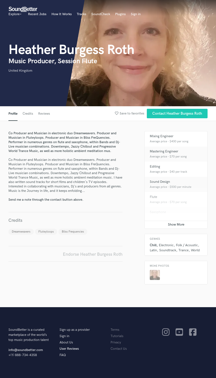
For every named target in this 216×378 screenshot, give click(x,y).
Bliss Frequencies (73, 231)
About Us (66, 342)
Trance (183, 250)
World (195, 250)
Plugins (120, 14)
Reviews (44, 114)
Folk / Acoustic (187, 245)
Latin (153, 250)
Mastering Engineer (164, 151)
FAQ (62, 355)
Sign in (136, 14)
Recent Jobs (37, 14)
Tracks (81, 14)
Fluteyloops (46, 231)
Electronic (166, 245)
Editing (155, 167)
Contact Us (119, 349)
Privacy (116, 342)
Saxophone (158, 212)
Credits (28, 114)
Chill (153, 245)
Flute (153, 197)
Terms (115, 330)
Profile (13, 114)
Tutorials (117, 336)
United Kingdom (20, 71)
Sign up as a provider (74, 330)
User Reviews (69, 349)
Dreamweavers (21, 231)
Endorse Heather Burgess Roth (93, 254)
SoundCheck (100, 14)
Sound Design (160, 182)
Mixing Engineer (161, 136)
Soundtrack (167, 250)
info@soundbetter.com (25, 350)
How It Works (61, 14)
